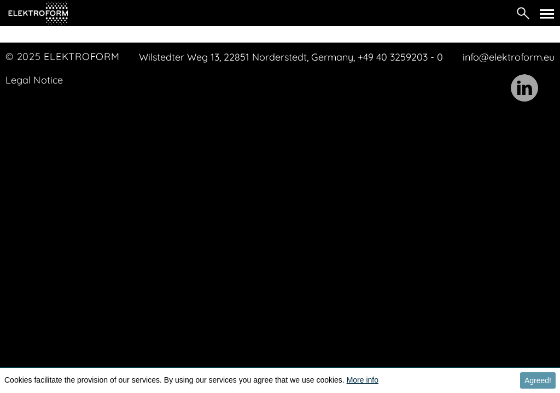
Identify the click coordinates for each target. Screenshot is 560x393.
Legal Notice (34, 80)
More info (362, 380)
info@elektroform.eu (509, 57)
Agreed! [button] (537, 380)
